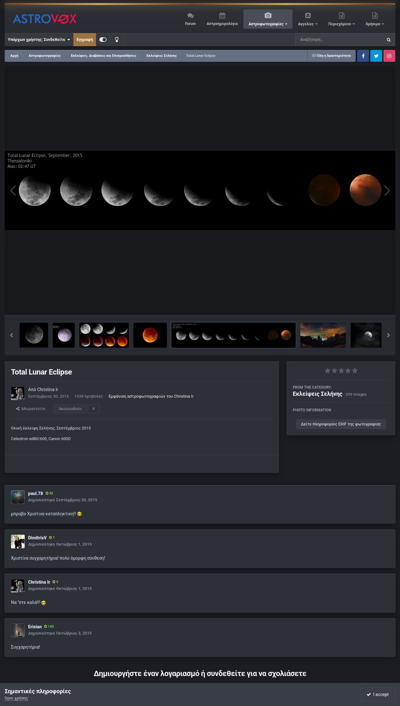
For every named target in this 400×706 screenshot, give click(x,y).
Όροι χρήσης (16, 698)
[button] (11, 335)
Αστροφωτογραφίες (267, 24)
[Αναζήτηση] (326, 39)
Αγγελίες (306, 24)
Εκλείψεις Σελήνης (317, 393)
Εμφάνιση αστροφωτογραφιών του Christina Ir (151, 396)
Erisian (35, 626)
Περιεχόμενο (340, 24)
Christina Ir (47, 389)
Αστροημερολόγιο (222, 24)
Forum (190, 24)
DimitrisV (37, 537)
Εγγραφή (85, 39)
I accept (377, 694)
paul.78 (35, 493)
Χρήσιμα (373, 24)
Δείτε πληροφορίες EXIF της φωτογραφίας (341, 424)
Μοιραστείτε (30, 408)
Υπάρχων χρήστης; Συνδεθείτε (39, 39)
